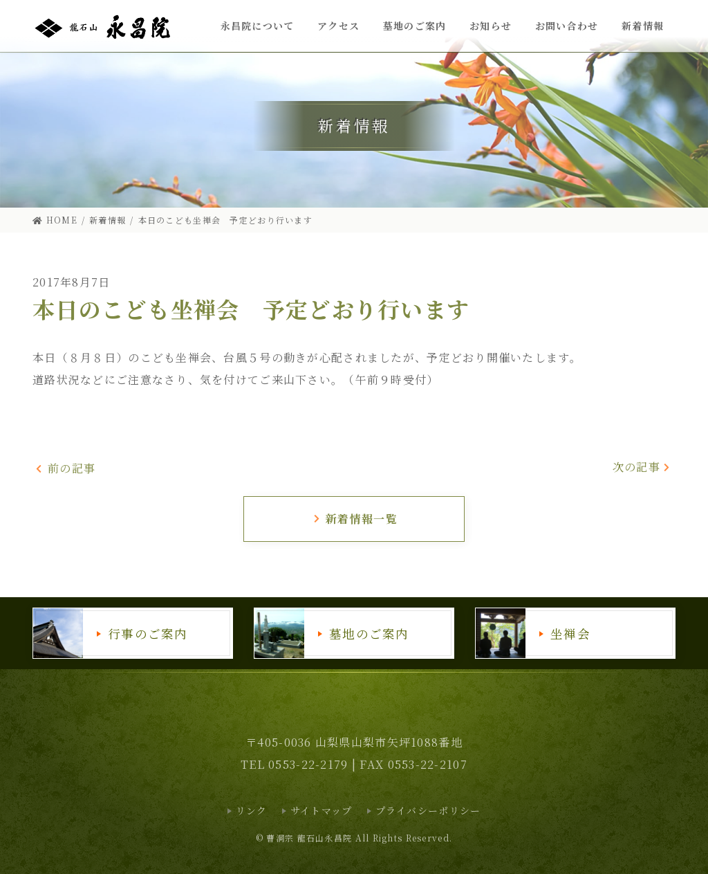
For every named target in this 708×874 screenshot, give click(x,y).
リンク (252, 810)
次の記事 (642, 467)
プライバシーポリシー (428, 810)
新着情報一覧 (355, 519)
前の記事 (65, 468)
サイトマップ (321, 810)
